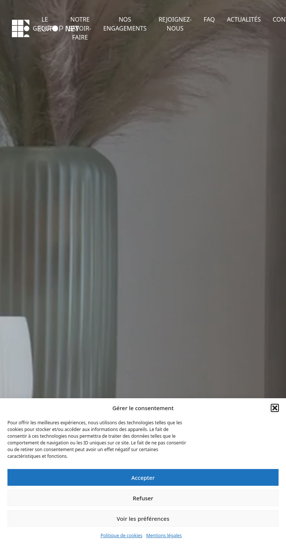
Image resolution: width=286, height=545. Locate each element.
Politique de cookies (121, 535)
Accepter (143, 477)
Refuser (143, 498)
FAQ (209, 19)
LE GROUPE (45, 23)
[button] (275, 408)
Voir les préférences (143, 518)
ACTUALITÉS (244, 19)
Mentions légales (164, 535)
